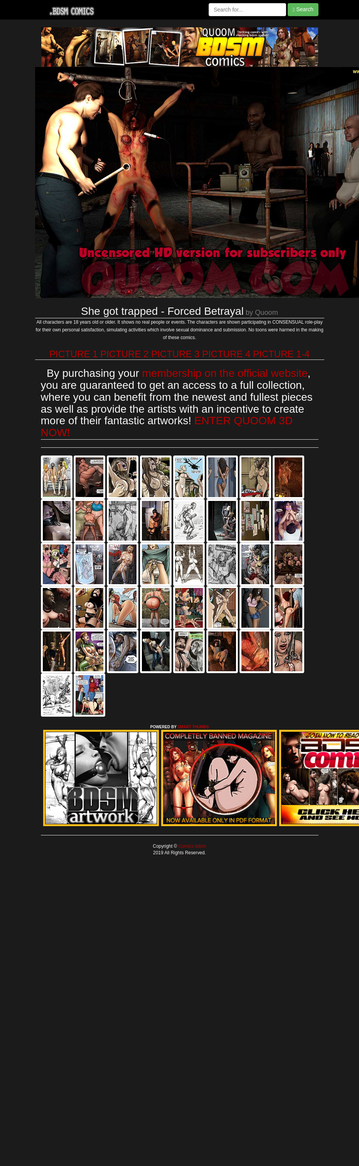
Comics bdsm (191, 846)
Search (303, 9)
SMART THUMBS (193, 727)
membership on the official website (225, 373)
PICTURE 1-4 (281, 354)
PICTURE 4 (226, 354)
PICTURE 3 (175, 354)
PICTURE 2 (124, 354)
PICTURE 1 (73, 354)
